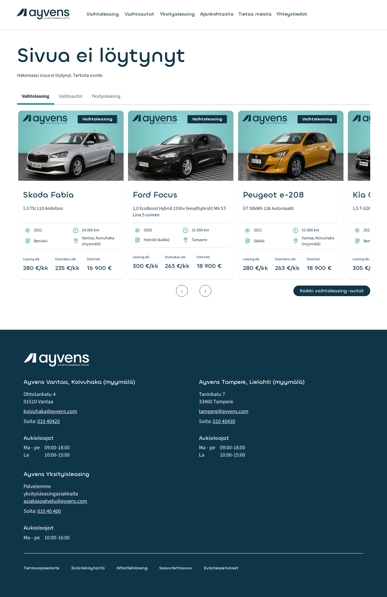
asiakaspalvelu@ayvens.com (55, 501)
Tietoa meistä (255, 14)
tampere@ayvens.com (223, 411)
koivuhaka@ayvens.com (50, 411)
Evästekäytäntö (88, 568)
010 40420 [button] (48, 421)
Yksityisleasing (177, 14)
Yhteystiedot (291, 14)
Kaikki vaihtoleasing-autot (332, 291)
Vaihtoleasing (103, 14)
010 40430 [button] (224, 421)
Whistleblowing (132, 568)
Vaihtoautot (139, 14)
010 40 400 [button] (49, 511)
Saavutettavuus (175, 568)
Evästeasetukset (221, 568)
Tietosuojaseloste (41, 568)
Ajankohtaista (217, 14)
